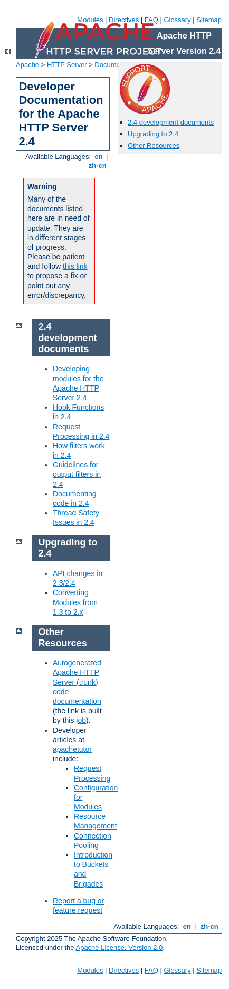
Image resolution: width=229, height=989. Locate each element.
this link (75, 266)
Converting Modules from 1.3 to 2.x (75, 602)
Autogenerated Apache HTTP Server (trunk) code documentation (77, 681)
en (98, 157)
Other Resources (153, 145)
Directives (124, 20)
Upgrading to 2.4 (153, 134)
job (81, 720)
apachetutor (72, 749)
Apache (27, 65)
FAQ (151, 20)
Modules (90, 20)
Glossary (177, 20)
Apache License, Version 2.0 (119, 948)
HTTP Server (67, 65)
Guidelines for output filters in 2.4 (77, 474)
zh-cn (97, 165)
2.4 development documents (171, 122)
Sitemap (209, 20)
